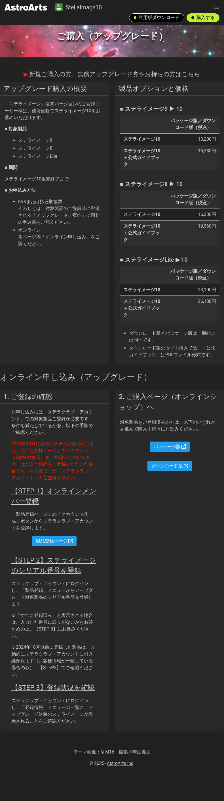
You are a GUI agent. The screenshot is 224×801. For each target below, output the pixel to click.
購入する (203, 17)
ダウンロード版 (170, 466)
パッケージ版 (169, 446)
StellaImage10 (78, 7)
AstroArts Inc (120, 763)
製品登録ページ (54, 541)
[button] (216, 7)
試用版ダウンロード (157, 17)
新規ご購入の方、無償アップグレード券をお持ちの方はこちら (114, 74)
